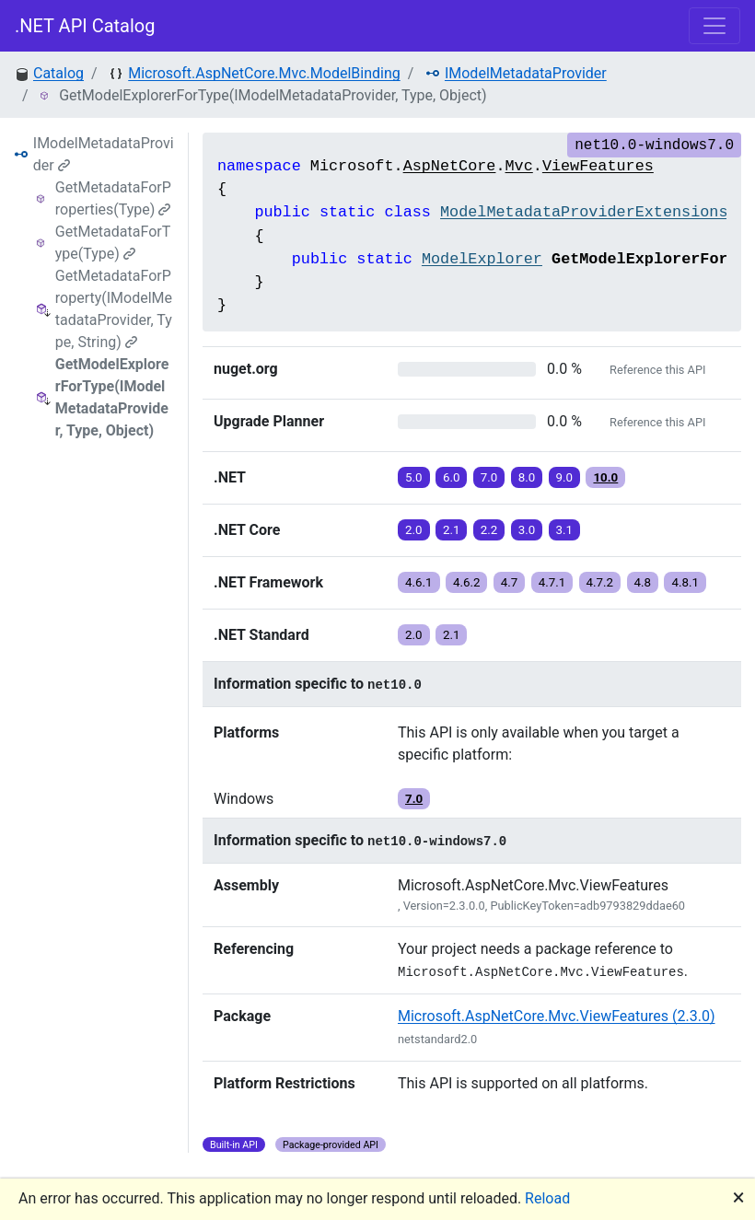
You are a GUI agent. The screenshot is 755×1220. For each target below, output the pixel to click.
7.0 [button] (489, 477)
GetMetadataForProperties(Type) (113, 198)
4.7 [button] (509, 582)
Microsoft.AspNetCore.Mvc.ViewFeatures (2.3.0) (556, 1016)
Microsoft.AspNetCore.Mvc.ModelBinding (264, 73)
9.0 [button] (565, 477)
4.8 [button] (643, 582)
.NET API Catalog (85, 26)
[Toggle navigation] (714, 25)
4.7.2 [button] (600, 582)
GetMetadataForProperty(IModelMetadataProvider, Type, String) (113, 309)
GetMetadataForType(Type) (112, 242)
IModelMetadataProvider (526, 73)
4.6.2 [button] (467, 582)
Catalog (58, 73)
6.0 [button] (451, 477)
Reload (547, 1198)
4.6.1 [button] (419, 582)
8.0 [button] (527, 477)
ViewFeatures (598, 166)
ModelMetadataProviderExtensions (583, 212)
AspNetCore (449, 166)
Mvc (519, 166)
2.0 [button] (414, 530)
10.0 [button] (605, 477)
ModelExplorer (482, 259)
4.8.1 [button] (685, 582)
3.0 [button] (527, 530)
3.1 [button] (565, 530)
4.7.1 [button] (552, 582)
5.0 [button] (414, 477)
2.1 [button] (451, 530)
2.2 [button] (489, 530)
